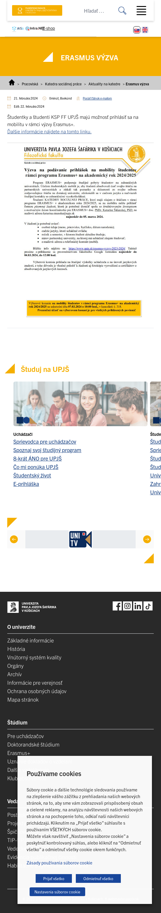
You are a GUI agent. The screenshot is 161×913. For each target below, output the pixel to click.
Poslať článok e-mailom (97, 98)
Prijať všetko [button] (53, 878)
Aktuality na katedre (104, 83)
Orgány (15, 665)
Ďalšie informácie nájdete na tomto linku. (49, 131)
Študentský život (32, 475)
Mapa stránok (23, 699)
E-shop (48, 28)
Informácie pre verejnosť (35, 682)
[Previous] (14, 539)
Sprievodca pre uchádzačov (44, 441)
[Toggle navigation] (144, 10)
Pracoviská (30, 83)
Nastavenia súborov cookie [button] (57, 891)
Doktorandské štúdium (33, 744)
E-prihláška (26, 483)
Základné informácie (30, 640)
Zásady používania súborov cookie (59, 862)
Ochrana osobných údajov (36, 690)
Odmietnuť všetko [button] (98, 878)
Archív (14, 673)
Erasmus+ (18, 752)
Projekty (16, 822)
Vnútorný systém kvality (34, 657)
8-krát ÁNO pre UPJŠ (37, 458)
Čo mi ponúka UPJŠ (35, 466)
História (16, 648)
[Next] (147, 539)
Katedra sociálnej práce (63, 83)
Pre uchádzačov (25, 735)
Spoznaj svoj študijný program (47, 449)
